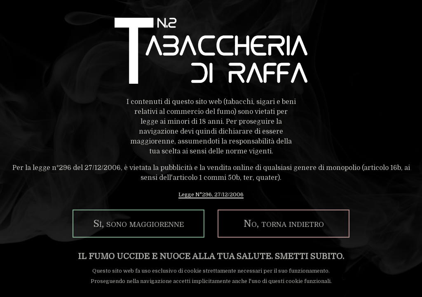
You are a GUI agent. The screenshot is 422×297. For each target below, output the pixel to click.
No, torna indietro (284, 223)
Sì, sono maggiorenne (138, 223)
